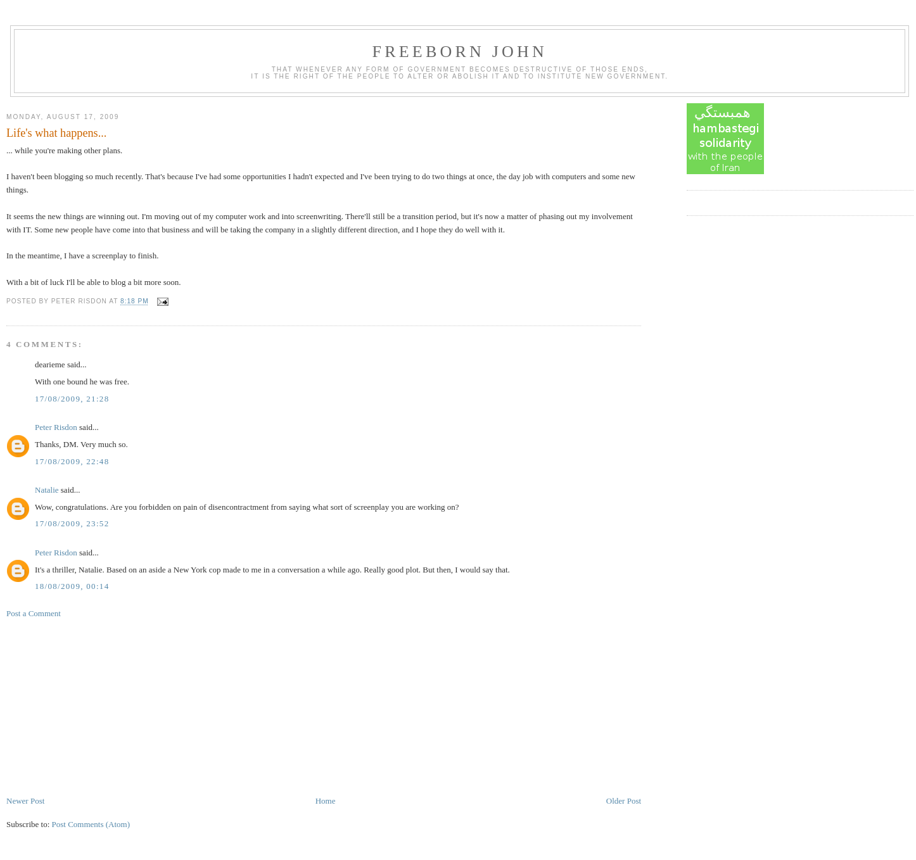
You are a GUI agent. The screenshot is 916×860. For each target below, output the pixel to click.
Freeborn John (459, 51)
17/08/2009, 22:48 (72, 461)
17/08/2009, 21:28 (72, 398)
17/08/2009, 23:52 (72, 523)
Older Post (623, 801)
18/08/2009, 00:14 (72, 586)
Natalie (47, 490)
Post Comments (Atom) (91, 824)
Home (325, 801)
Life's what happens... (56, 133)
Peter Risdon (56, 427)
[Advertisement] (101, 706)
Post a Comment (33, 613)
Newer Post (25, 801)
